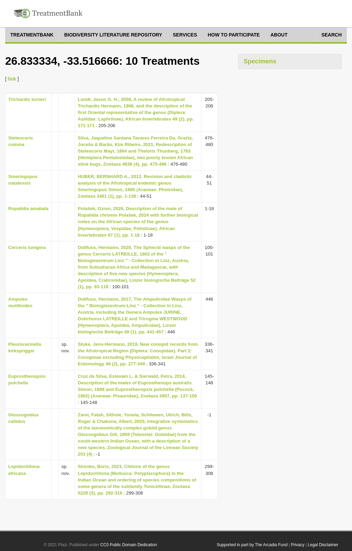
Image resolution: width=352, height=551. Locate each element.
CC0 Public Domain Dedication (128, 544)
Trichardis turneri (27, 99)
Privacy (297, 544)
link (12, 79)
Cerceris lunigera (27, 247)
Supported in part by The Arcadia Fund (252, 544)
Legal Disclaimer (323, 544)
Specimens (260, 61)
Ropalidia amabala (28, 208)
